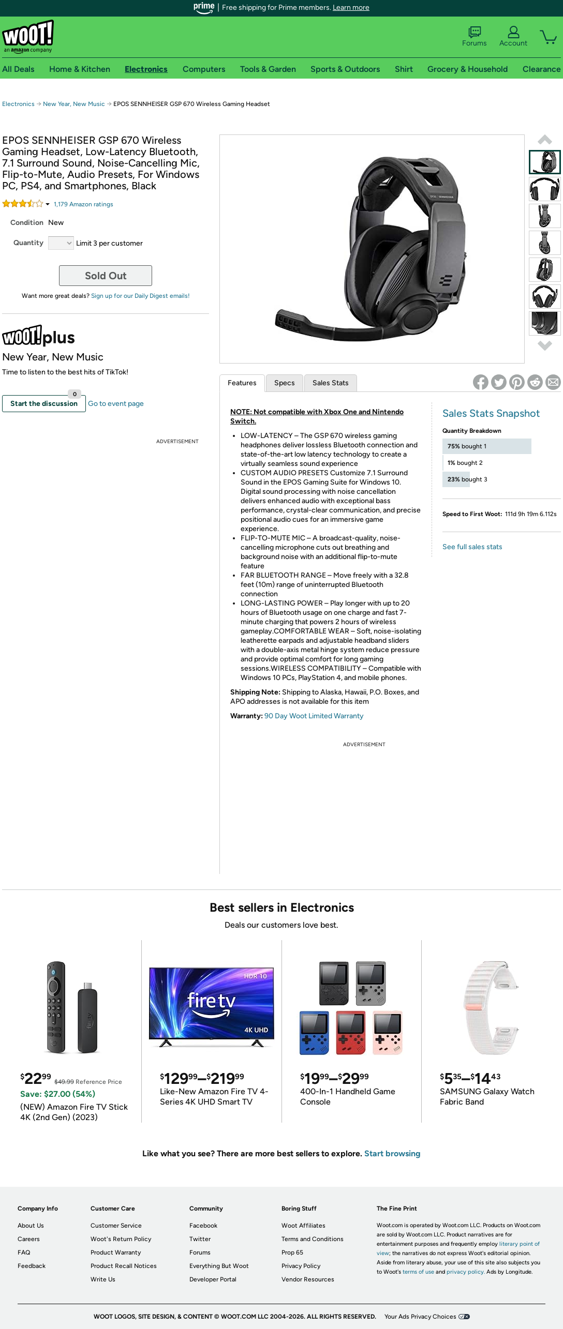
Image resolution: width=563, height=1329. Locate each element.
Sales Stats (331, 383)
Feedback (32, 1266)
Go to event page (116, 403)
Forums (474, 37)
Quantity (28, 242)
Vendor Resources (308, 1279)
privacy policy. (466, 1271)
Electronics (18, 104)
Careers (29, 1239)
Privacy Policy (301, 1266)
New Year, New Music (74, 104)
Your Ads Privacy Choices (420, 1316)
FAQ (24, 1252)
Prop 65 (292, 1252)
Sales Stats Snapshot (491, 413)
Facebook (203, 1225)
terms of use (418, 1271)
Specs (284, 383)
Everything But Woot (219, 1266)
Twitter (200, 1239)
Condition (26, 222)
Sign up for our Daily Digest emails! (140, 295)
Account (513, 37)
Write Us (103, 1279)
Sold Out (106, 275)
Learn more (351, 7)
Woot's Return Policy (121, 1239)
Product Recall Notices (124, 1266)
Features (242, 383)
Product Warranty (116, 1252)
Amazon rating (83, 204)
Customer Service (116, 1225)
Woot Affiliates (303, 1225)
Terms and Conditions (313, 1239)
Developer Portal (212, 1279)
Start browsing (392, 1153)
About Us (31, 1225)
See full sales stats (472, 546)
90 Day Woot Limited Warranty (314, 716)
